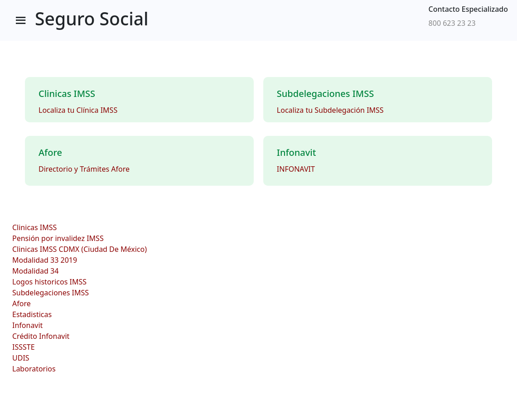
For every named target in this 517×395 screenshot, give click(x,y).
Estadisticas (32, 314)
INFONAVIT (296, 169)
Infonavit (27, 325)
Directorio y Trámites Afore (84, 169)
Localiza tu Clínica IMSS (78, 110)
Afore (21, 303)
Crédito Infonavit (40, 336)
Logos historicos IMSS (49, 282)
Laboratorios (34, 369)
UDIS (20, 358)
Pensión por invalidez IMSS (58, 238)
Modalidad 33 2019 (44, 260)
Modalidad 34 (35, 271)
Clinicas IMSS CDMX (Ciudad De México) (79, 249)
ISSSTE (23, 347)
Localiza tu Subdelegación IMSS (330, 110)
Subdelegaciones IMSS (50, 293)
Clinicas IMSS (34, 227)
